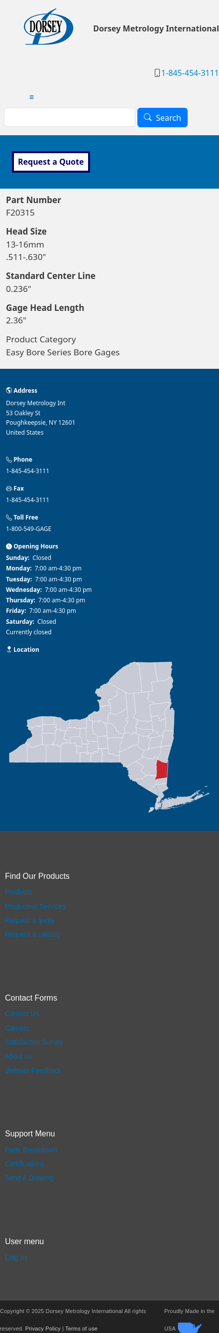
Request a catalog (32, 934)
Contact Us (22, 1014)
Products (18, 892)
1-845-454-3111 (190, 72)
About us (18, 1056)
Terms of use (81, 1329)
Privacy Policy (43, 1329)
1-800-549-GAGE (28, 529)
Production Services (35, 906)
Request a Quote (51, 161)
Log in (16, 1257)
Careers (17, 1028)
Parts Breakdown (31, 1150)
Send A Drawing (29, 1178)
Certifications (24, 1164)
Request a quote (30, 920)
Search (168, 117)
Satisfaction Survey (34, 1042)
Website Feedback (33, 1070)
